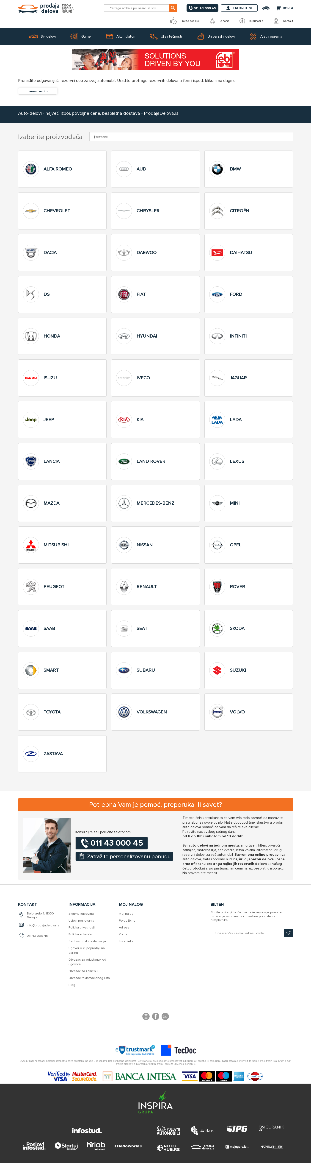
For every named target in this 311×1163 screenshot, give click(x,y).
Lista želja (126, 941)
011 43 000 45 (37, 936)
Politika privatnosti (82, 927)
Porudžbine (127, 921)
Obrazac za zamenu (83, 971)
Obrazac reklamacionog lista (89, 978)
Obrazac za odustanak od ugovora (87, 962)
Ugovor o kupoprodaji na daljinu (87, 950)
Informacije (251, 21)
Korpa (123, 934)
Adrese (124, 927)
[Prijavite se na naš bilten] (252, 933)
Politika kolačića (80, 934)
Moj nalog (126, 914)
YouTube (165, 1017)
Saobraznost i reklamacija (87, 941)
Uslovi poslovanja (81, 921)
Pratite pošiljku (185, 21)
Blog (72, 985)
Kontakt (282, 21)
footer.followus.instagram (146, 1017)
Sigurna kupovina (81, 914)
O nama (219, 21)
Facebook (155, 1017)
